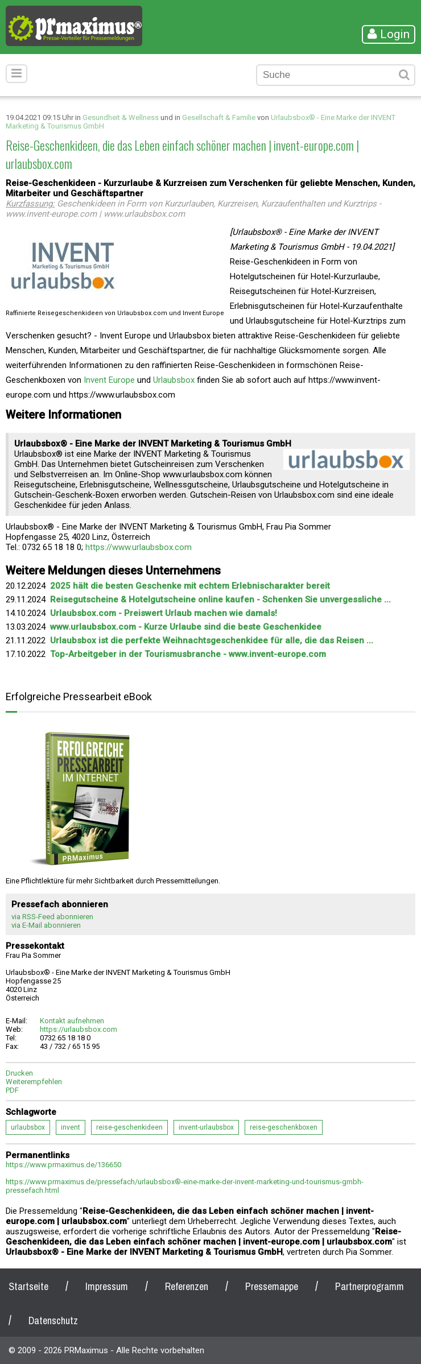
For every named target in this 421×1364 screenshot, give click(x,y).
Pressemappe (271, 1286)
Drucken (19, 1073)
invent (70, 1127)
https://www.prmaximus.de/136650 (63, 1164)
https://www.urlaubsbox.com (138, 547)
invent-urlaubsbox (206, 1127)
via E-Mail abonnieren (46, 925)
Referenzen (186, 1286)
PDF (12, 1090)
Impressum (106, 1286)
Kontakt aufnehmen (72, 1020)
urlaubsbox (28, 1127)
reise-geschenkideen (129, 1127)
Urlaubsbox (174, 380)
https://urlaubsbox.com (78, 1029)
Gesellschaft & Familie (218, 117)
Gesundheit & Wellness (120, 117)
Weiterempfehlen (34, 1081)
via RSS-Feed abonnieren (52, 916)
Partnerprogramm (369, 1286)
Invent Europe (109, 380)
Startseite (28, 1286)
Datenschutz (53, 1320)
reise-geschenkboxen (283, 1127)
